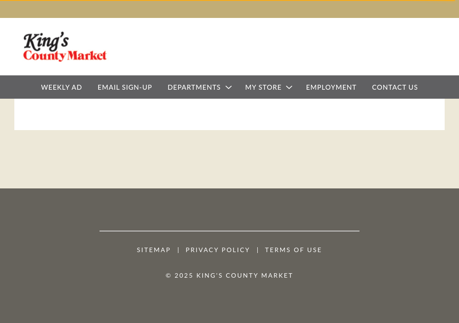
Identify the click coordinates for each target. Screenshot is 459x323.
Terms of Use (293, 249)
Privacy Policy (218, 249)
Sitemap (154, 249)
